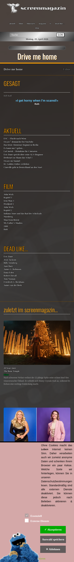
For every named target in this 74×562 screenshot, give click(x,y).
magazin (42, 23)
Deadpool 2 (9, 204)
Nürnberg (8, 217)
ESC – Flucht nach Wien (15, 138)
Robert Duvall (10, 276)
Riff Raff (8, 96)
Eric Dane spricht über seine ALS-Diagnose (23, 154)
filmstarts (31, 23)
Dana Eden (9, 272)
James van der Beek (13, 285)
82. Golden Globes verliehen (16, 164)
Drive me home (13, 69)
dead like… (60, 23)
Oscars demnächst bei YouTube (18, 141)
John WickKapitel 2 (9, 209)
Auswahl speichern (53, 539)
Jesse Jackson (10, 260)
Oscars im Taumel (12, 161)
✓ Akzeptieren (53, 529)
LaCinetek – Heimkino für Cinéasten (20, 151)
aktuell (12, 23)
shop (37, 28)
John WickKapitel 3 (9, 196)
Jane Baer (8, 266)
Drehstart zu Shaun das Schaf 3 (18, 158)
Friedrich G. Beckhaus (14, 282)
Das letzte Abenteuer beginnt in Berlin (21, 145)
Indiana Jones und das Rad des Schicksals (23, 213)
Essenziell (33, 515)
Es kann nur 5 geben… (14, 148)
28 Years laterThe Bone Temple (12, 370)
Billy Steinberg (10, 263)
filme (21, 23)
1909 (6, 226)
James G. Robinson (12, 269)
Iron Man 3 (9, 201)
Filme (66, 69)
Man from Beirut (11, 220)
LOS (60, 34)
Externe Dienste (37, 520)
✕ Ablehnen (53, 549)
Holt (6, 229)
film (8, 186)
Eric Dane (8, 256)
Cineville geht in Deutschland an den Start (23, 167)
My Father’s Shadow (13, 223)
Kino (6, 374)
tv (50, 23)
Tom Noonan (9, 279)
